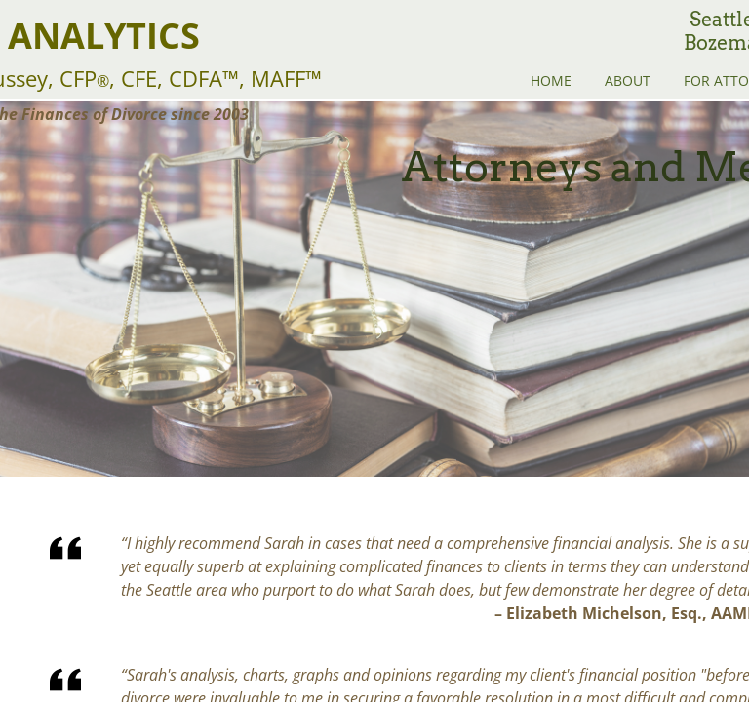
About (627, 80)
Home (551, 80)
